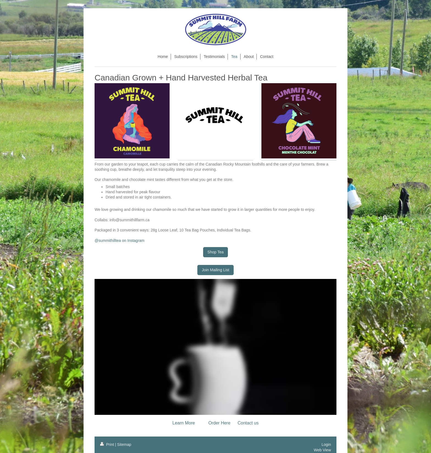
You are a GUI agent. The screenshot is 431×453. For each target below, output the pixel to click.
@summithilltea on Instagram (120, 240)
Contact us (247, 423)
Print (107, 444)
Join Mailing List (215, 270)
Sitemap (124, 444)
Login (326, 444)
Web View (322, 450)
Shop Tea (216, 252)
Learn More (183, 423)
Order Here (219, 423)
